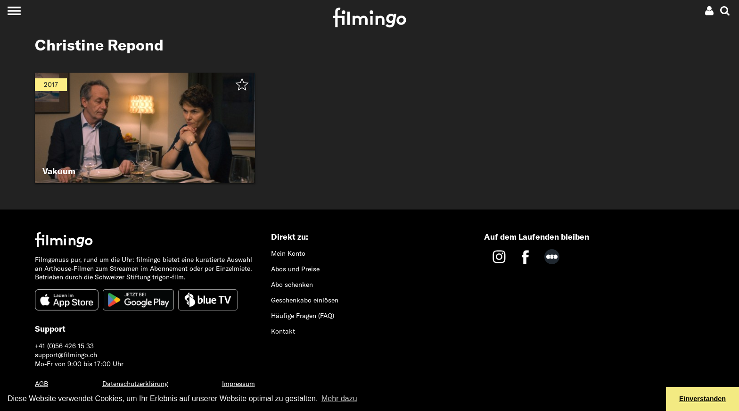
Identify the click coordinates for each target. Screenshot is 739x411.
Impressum (238, 383)
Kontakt (283, 331)
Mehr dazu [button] (339, 398)
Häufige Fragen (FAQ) (302, 315)
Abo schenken (292, 284)
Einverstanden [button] (702, 399)
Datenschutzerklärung (135, 383)
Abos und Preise (295, 269)
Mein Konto (288, 253)
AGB (41, 383)
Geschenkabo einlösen (304, 300)
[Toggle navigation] (14, 10)
